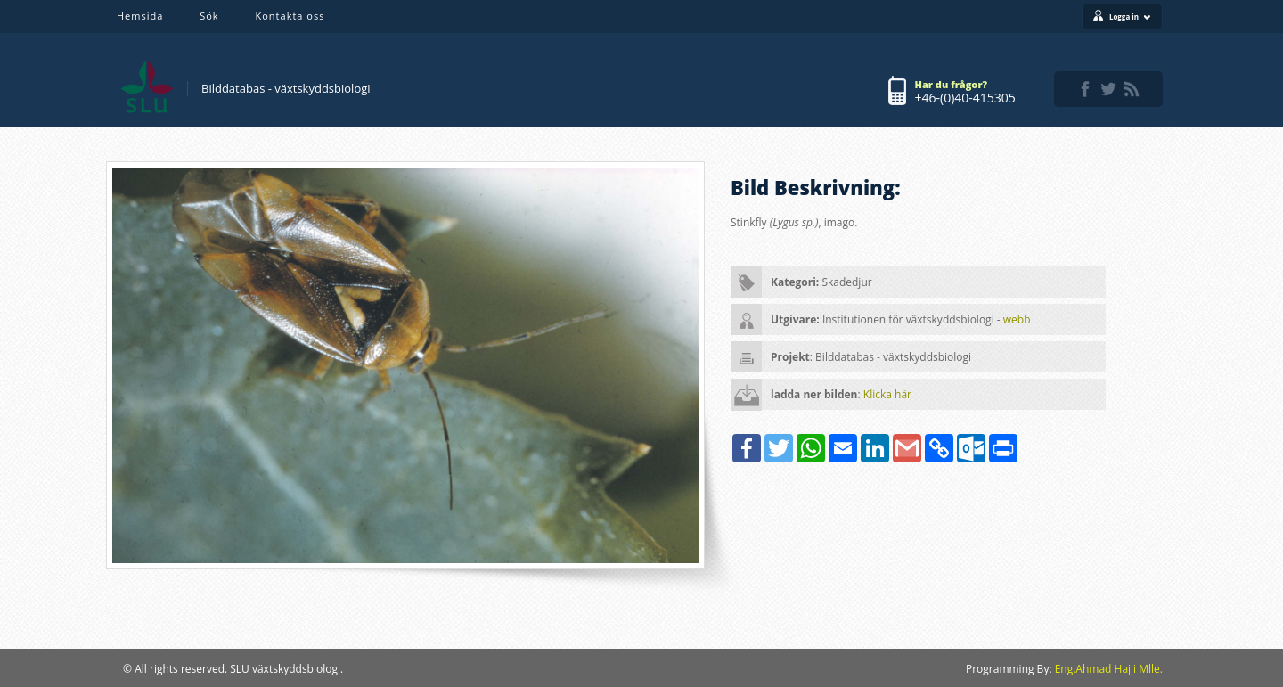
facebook (1085, 89)
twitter (1108, 89)
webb (1017, 319)
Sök (209, 15)
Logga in (1130, 16)
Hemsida (140, 15)
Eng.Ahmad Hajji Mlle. (1109, 668)
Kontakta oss (290, 15)
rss (1132, 89)
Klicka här (887, 394)
